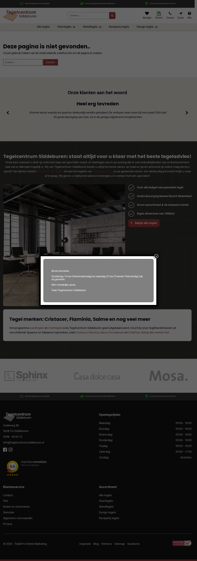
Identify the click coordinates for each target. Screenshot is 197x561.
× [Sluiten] (156, 256)
